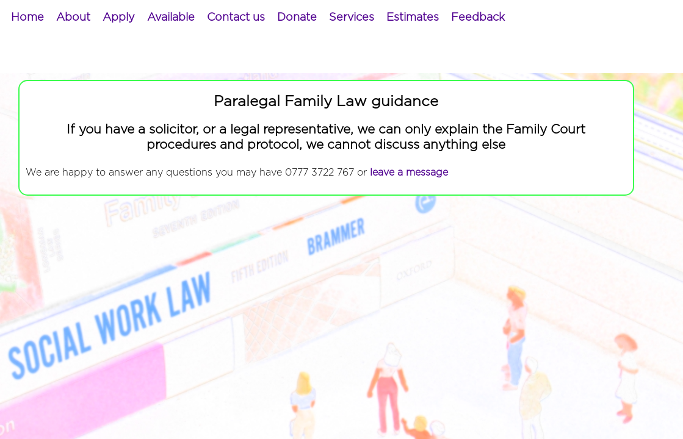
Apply (119, 17)
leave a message (409, 172)
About (73, 17)
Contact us (236, 17)
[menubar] (258, 17)
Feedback (478, 17)
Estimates (412, 17)
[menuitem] (27, 17)
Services (351, 17)
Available (171, 17)
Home (27, 17)
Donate (297, 17)
